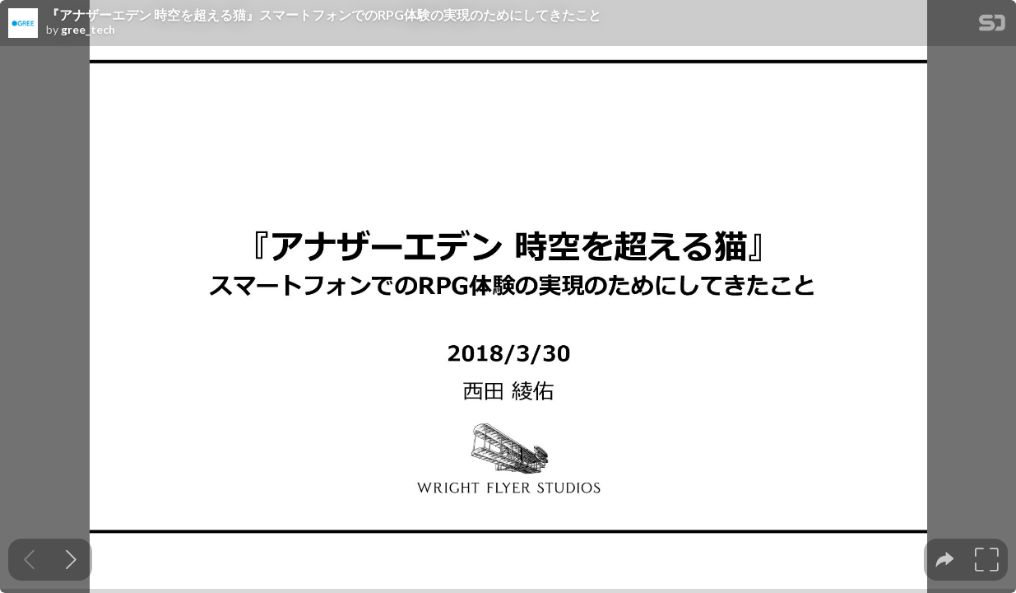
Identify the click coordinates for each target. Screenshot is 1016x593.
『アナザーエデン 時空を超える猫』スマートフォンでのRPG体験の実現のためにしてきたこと (323, 14)
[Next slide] (71, 559)
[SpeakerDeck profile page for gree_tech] (23, 24)
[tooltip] (944, 559)
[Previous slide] (29, 559)
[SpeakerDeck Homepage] (992, 26)
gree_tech (88, 29)
